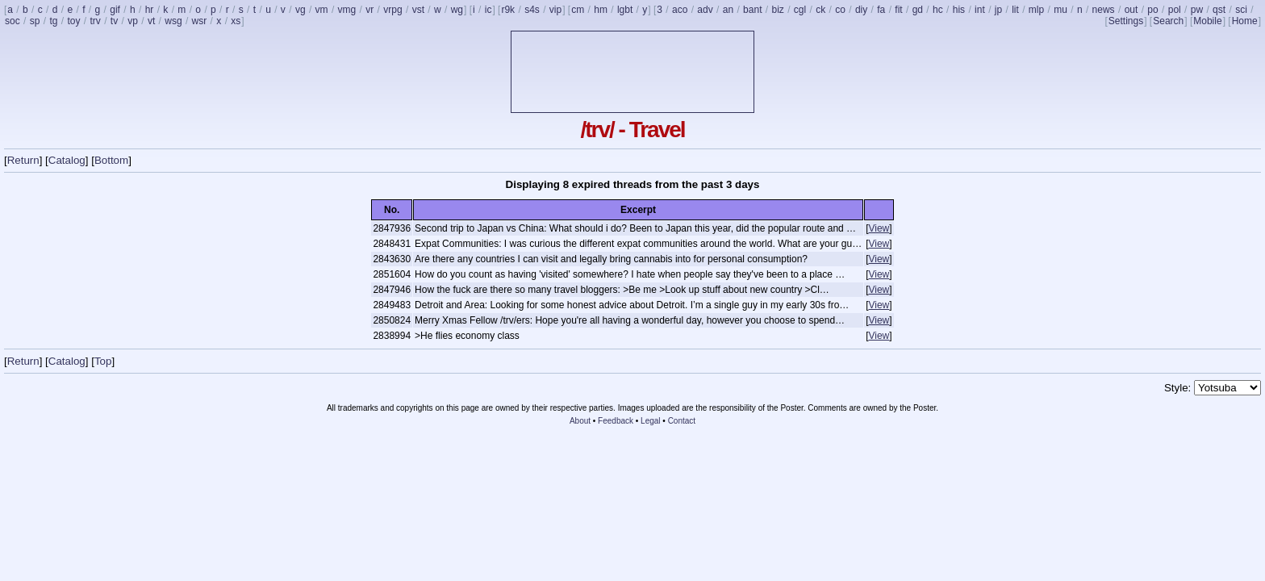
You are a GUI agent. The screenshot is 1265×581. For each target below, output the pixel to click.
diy (861, 9)
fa (881, 9)
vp (132, 21)
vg (300, 9)
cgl (800, 9)
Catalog (67, 160)
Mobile (1207, 21)
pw (1197, 9)
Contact (681, 420)
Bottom (111, 160)
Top (103, 361)
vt (151, 21)
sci (1241, 9)
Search (1168, 21)
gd (917, 9)
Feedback (615, 420)
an (728, 9)
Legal (650, 420)
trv (95, 21)
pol (1174, 9)
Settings (1125, 21)
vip (555, 9)
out (1131, 9)
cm (577, 9)
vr (369, 9)
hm (600, 9)
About (580, 420)
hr (149, 9)
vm (321, 9)
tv (114, 21)
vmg (347, 9)
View (878, 228)
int (980, 9)
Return (23, 160)
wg (457, 9)
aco (679, 9)
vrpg (392, 9)
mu (1060, 9)
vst (418, 9)
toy (73, 21)
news (1103, 9)
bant (752, 9)
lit (1015, 9)
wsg (173, 21)
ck (820, 9)
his (959, 9)
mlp (1036, 9)
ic (488, 9)
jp (998, 9)
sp (35, 21)
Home (1245, 21)
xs (235, 21)
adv (704, 9)
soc (12, 21)
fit (898, 9)
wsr (199, 21)
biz (777, 9)
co (840, 9)
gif (115, 9)
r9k (508, 9)
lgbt (624, 9)
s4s (532, 9)
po (1152, 9)
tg (53, 21)
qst (1219, 9)
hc (938, 9)
